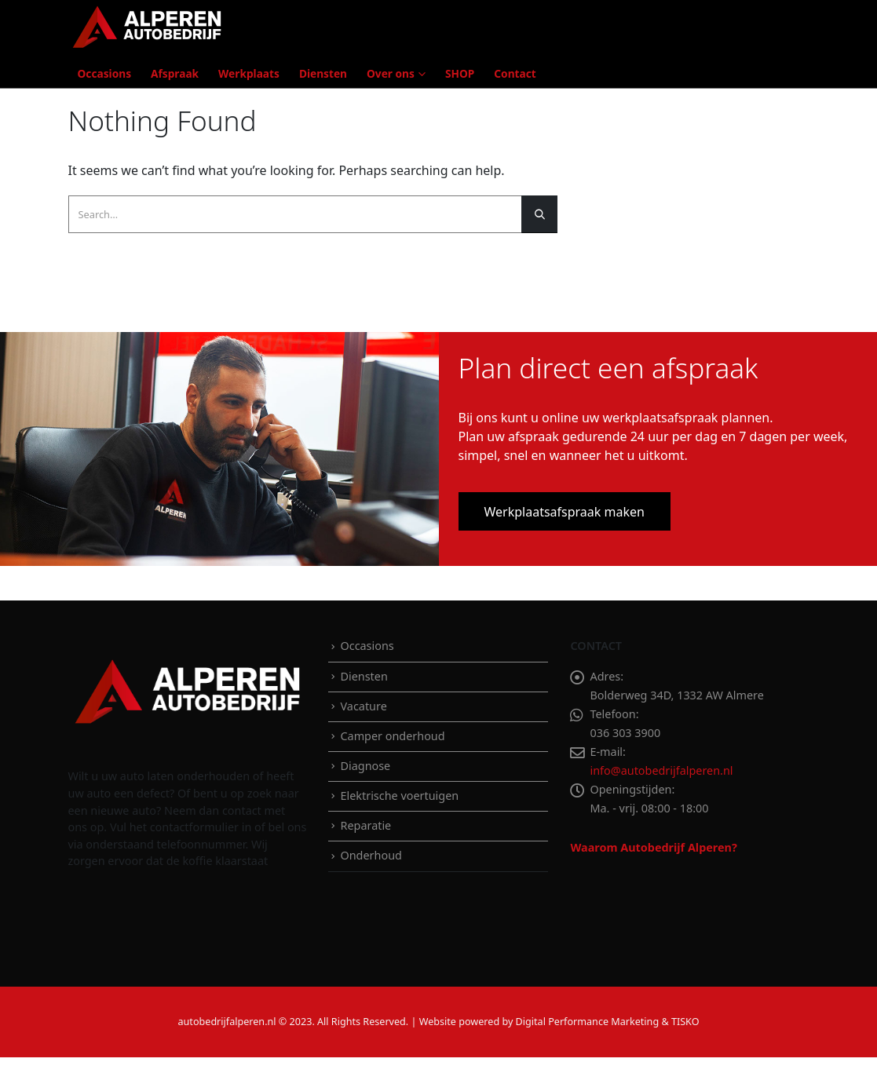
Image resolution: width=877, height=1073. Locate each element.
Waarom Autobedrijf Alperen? (653, 847)
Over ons (391, 73)
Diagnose (365, 765)
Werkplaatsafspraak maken (564, 511)
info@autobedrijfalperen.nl (661, 770)
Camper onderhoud (392, 735)
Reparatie (365, 825)
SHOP (459, 73)
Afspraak (175, 73)
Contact (514, 73)
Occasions (105, 73)
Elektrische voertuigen (399, 795)
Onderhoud (370, 855)
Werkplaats (249, 73)
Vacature (363, 706)
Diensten (323, 73)
